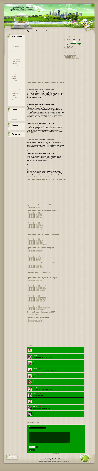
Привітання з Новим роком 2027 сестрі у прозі (36, 294)
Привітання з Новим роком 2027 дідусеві (35, 216)
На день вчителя (15, 86)
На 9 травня (14, 78)
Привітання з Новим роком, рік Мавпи (35, 250)
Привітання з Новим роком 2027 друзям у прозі (36, 301)
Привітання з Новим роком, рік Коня (34, 252)
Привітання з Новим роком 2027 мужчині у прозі (37, 285)
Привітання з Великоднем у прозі (71, 57)
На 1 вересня (14, 84)
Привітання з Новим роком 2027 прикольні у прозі (37, 308)
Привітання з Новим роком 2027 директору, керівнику (37, 244)
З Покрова (14, 91)
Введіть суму (31, 444)
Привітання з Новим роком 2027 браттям (35, 267)
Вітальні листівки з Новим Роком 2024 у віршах (36, 321)
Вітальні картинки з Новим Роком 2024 (35, 320)
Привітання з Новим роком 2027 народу (35, 265)
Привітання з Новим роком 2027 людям (35, 266)
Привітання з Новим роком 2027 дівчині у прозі (36, 289)
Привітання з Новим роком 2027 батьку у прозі (36, 293)
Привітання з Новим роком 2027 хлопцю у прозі (36, 290)
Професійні (14, 99)
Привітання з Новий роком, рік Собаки (35, 260)
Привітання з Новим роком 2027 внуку (35, 229)
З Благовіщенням (15, 69)
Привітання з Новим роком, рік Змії (34, 258)
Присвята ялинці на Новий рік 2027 (34, 275)
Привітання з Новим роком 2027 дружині (35, 213)
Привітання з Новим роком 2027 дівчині (35, 239)
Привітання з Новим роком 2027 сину (35, 218)
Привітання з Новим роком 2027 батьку (35, 214)
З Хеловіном (14, 95)
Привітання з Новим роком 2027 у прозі (35, 280)
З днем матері (14, 80)
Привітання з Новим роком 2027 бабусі (35, 217)
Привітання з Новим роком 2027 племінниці (36, 231)
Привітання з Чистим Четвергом (71, 48)
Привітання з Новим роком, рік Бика (34, 254)
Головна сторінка (56, 453)
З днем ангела (14, 97)
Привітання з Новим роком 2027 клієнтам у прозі (37, 298)
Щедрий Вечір (14, 63)
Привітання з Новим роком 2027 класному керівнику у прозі (39, 307)
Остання (53, 176)
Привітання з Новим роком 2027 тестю (35, 223)
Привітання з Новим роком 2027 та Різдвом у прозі (37, 304)
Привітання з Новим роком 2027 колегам (35, 245)
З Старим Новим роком (16, 59)
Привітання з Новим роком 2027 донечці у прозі (36, 291)
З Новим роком (14, 57)
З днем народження (15, 46)
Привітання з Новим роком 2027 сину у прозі (36, 292)
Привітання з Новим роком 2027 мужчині (35, 240)
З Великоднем (14, 74)
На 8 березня (14, 67)
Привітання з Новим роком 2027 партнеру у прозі (37, 299)
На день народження (15, 112)
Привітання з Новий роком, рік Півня (34, 259)
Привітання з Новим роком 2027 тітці (34, 226)
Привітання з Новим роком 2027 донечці (35, 219)
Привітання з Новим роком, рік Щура (35, 255)
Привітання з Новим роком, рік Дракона (35, 257)
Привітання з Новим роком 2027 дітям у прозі (36, 303)
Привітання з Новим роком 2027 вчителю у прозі (37, 302)
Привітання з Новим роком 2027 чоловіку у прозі (37, 282)
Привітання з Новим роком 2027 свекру (35, 221)
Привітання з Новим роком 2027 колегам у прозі (36, 296)
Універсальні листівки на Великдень (72, 58)
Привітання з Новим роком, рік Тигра (35, 256)
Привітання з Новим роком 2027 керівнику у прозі (37, 300)
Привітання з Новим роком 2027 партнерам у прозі (37, 297)
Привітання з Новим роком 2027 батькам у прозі (36, 305)
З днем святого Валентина (16, 65)
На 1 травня (14, 76)
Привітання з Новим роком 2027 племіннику (36, 230)
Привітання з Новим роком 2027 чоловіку (35, 212)
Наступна (50, 176)
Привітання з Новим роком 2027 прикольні (35, 268)
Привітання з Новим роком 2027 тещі (34, 224)
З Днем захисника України (16, 89)
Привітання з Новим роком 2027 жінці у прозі (36, 286)
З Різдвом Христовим (16, 61)
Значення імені (14, 128)
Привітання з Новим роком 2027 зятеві (35, 228)
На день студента (15, 93)
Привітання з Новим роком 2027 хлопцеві (35, 238)
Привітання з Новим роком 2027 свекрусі (35, 222)
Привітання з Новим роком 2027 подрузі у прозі (36, 284)
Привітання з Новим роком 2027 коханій (35, 243)
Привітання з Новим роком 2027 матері (35, 215)
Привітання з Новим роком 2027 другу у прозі (36, 283)
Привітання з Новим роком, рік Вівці (34, 251)
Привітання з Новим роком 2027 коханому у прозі (37, 288)
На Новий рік (14, 117)
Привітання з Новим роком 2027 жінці (35, 241)
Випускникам (14, 82)
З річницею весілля (15, 52)
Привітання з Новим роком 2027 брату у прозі (36, 295)
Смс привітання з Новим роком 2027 (34, 314)
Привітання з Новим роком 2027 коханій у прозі (36, 287)
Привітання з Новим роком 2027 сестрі (35, 220)
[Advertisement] (16, 42)
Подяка (13, 103)
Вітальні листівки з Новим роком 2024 (35, 319)
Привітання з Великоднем (70, 56)
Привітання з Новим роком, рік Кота (34, 253)
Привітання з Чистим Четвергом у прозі (72, 49)
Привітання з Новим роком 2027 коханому (35, 242)
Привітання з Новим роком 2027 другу (35, 236)
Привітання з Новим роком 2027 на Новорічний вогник (38, 269)
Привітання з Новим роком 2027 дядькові (35, 225)
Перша (28, 176)
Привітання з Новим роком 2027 (34, 207)
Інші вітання (14, 101)
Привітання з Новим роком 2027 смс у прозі (36, 309)
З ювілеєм (14, 48)
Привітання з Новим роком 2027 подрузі (35, 237)
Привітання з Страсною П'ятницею (72, 51)
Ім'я (29, 426)
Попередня (32, 176)
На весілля (14, 50)
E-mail (12, 457)
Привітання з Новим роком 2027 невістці (35, 227)
